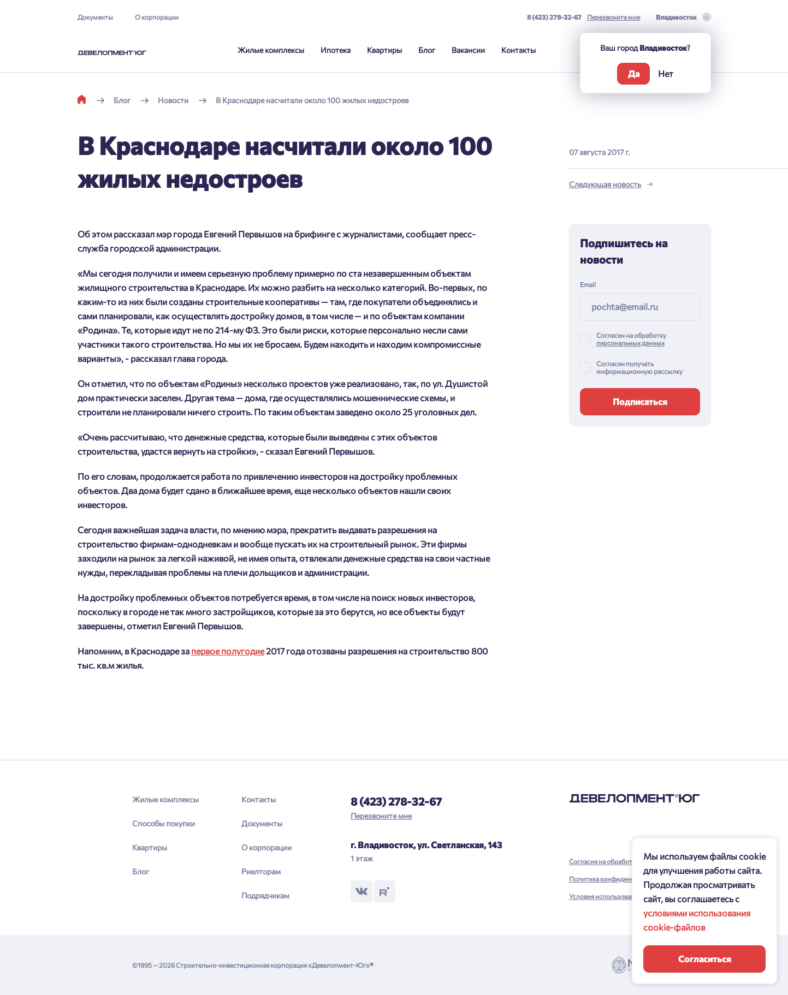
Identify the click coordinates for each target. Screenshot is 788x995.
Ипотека (336, 50)
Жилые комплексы (271, 50)
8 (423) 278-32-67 (554, 17)
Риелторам (261, 871)
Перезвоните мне (613, 17)
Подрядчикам (265, 895)
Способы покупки (163, 823)
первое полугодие (227, 651)
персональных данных (630, 343)
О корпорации (157, 17)
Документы (95, 17)
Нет (665, 73)
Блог (426, 50)
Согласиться (704, 959)
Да (633, 73)
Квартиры (384, 50)
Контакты (518, 50)
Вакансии (468, 50)
